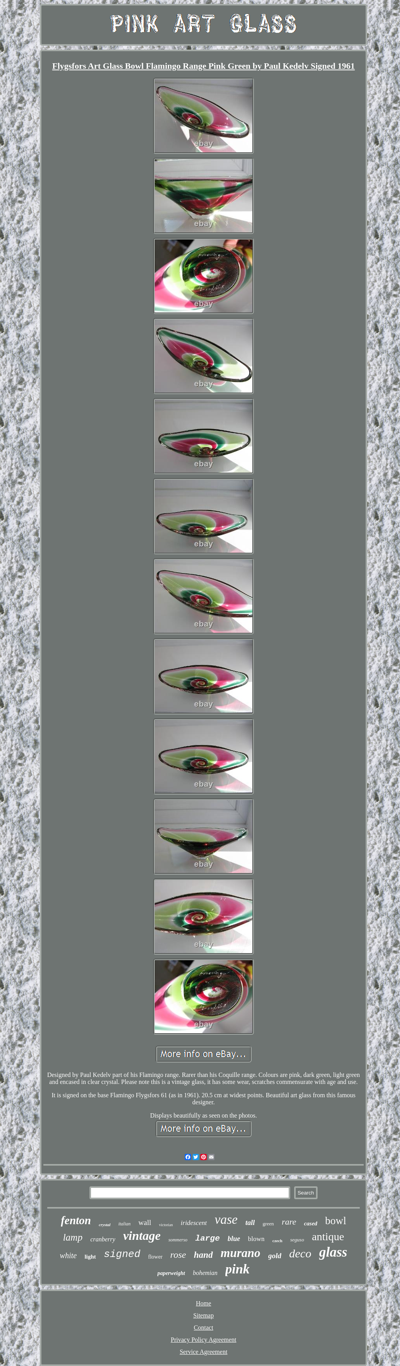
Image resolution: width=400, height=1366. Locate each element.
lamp (72, 1237)
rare (289, 1222)
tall (250, 1223)
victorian (166, 1225)
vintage (142, 1236)
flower (155, 1257)
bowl (335, 1221)
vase (226, 1219)
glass (333, 1252)
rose (178, 1255)
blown (256, 1239)
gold (275, 1256)
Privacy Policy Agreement (203, 1339)
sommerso (178, 1240)
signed (122, 1254)
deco (300, 1253)
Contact (203, 1327)
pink (237, 1269)
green (268, 1224)
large (207, 1238)
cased (310, 1223)
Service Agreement (203, 1351)
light (90, 1257)
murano (241, 1253)
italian (124, 1224)
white (68, 1255)
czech (277, 1240)
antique (328, 1236)
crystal (105, 1224)
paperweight (171, 1273)
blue (234, 1239)
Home (203, 1303)
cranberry (102, 1239)
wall (144, 1222)
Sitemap (203, 1315)
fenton (76, 1220)
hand (203, 1255)
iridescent (194, 1223)
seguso (297, 1240)
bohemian (205, 1273)
